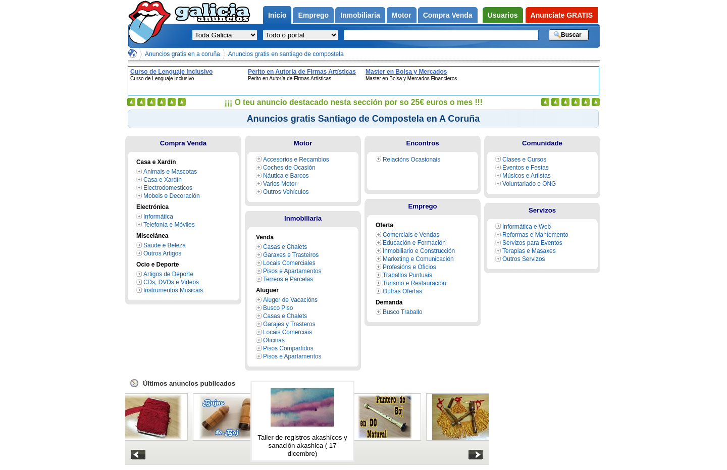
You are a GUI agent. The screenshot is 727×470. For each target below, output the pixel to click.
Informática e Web (526, 226)
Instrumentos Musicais (173, 290)
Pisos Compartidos (288, 348)
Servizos (542, 210)
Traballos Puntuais (407, 275)
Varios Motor (279, 183)
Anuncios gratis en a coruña (182, 54)
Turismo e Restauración (414, 283)
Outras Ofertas (402, 291)
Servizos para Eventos (532, 242)
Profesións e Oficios (409, 267)
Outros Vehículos (285, 191)
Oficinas (274, 340)
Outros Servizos (523, 259)
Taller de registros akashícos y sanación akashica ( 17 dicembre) (302, 445)
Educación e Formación (414, 242)
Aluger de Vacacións (290, 299)
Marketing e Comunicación (418, 259)
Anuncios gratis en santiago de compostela (286, 54)
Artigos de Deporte (168, 274)
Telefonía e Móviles (169, 224)
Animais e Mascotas (170, 171)
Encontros (422, 143)
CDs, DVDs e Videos (171, 282)
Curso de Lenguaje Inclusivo (171, 71)
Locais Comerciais (287, 332)
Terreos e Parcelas (288, 279)
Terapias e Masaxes (529, 250)
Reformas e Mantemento (535, 234)
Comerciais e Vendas (411, 234)
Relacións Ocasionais (411, 159)
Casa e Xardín (162, 179)
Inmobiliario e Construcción (419, 250)
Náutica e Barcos (285, 175)
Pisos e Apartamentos (292, 271)
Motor (303, 143)
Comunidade (542, 143)
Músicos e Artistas (526, 175)
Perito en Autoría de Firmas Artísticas (302, 71)
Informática (158, 216)
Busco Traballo (403, 312)
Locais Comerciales (289, 263)
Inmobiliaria (303, 218)
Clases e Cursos (524, 159)
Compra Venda (183, 143)
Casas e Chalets (285, 246)
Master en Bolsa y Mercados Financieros (406, 71)
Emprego (422, 206)
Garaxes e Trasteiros (291, 254)
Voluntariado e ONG (529, 183)
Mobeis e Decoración (171, 195)
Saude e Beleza (164, 245)
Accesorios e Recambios (296, 159)
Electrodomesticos (167, 187)
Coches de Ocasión (289, 167)
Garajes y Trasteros (289, 324)
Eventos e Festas (525, 167)
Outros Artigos (162, 253)
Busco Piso (278, 307)
